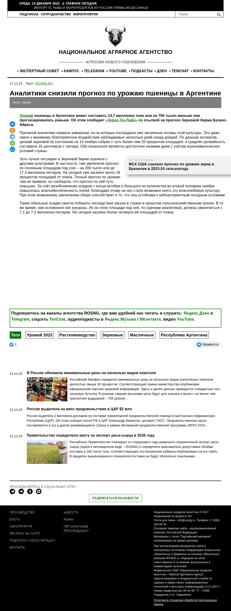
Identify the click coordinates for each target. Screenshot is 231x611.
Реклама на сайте (25, 533)
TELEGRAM (94, 71)
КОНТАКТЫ (203, 71)
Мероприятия (21, 526)
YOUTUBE (118, 71)
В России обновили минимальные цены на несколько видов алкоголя (91, 373)
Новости (71, 512)
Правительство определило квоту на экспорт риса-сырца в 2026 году (91, 435)
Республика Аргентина (184, 335)
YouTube (185, 319)
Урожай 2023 (39, 335)
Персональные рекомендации (76, 528)
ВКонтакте (150, 319)
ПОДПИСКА (29, 14)
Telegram (20, 319)
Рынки (69, 519)
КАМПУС (71, 71)
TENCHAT (180, 71)
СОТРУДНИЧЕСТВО (56, 14)
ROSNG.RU (44, 83)
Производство (22, 512)
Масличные (142, 335)
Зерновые (112, 335)
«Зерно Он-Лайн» (121, 120)
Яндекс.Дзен (196, 313)
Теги (15, 335)
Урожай (26, 116)
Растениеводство (77, 335)
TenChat (57, 319)
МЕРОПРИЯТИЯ (85, 14)
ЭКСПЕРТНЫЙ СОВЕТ (39, 71)
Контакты (17, 547)
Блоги (15, 519)
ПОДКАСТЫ (141, 71)
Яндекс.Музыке (120, 319)
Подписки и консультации (32, 540)
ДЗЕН (162, 71)
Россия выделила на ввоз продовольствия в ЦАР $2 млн (79, 409)
